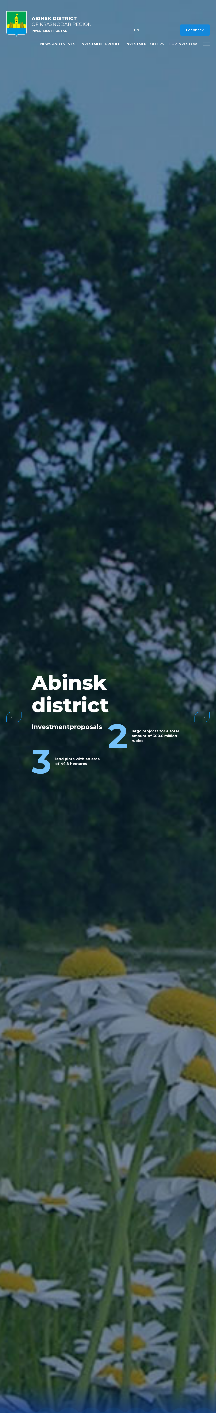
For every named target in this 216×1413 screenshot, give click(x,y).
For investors (183, 44)
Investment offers (145, 44)
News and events (57, 44)
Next (202, 717)
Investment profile (100, 44)
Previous (14, 717)
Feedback (195, 30)
